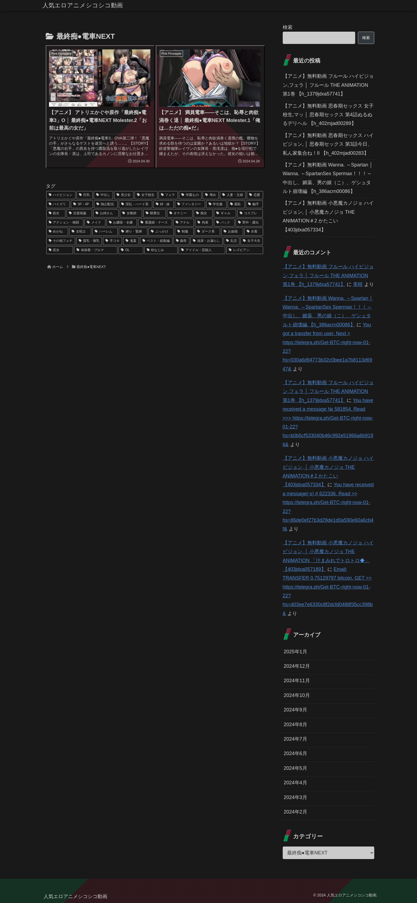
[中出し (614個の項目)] (103, 195)
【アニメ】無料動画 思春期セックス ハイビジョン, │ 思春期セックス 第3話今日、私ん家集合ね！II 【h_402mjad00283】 (328, 144)
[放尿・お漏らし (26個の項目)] (206, 241)
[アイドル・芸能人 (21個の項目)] (202, 250)
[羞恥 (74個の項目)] (236, 204)
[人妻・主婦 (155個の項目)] (233, 195)
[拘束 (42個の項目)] (204, 223)
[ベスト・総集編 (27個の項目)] (156, 241)
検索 (288, 27)
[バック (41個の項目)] (224, 223)
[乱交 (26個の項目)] (231, 241)
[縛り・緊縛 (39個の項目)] (133, 232)
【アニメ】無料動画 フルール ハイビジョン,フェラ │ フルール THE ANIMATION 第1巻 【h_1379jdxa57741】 (328, 85)
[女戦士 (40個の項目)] (80, 232)
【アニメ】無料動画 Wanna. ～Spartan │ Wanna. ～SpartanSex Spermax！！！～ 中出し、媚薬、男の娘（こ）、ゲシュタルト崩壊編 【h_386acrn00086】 (328, 178)
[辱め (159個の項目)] (211, 195)
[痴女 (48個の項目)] (203, 213)
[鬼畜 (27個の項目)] (131, 241)
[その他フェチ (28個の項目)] (60, 241)
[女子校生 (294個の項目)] (146, 195)
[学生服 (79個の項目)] (216, 204)
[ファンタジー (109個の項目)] (190, 204)
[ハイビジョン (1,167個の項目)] (60, 195)
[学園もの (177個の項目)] (190, 195)
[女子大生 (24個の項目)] (252, 241)
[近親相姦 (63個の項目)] (79, 213)
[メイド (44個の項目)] (94, 223)
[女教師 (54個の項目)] (131, 213)
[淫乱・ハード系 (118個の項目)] (135, 204)
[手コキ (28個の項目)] (112, 241)
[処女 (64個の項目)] (55, 213)
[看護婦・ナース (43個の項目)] (155, 223)
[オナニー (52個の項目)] (180, 213)
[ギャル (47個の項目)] (225, 213)
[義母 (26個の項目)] (181, 241)
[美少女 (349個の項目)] (123, 195)
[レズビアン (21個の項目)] (244, 250)
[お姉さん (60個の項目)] (106, 213)
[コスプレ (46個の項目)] (250, 213)
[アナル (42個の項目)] (183, 223)
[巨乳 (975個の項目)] (85, 195)
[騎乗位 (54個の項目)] (154, 213)
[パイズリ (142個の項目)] (58, 204)
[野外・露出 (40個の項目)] (249, 223)
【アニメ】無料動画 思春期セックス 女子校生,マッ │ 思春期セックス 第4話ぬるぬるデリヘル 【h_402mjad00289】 (328, 114)
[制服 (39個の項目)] (184, 232)
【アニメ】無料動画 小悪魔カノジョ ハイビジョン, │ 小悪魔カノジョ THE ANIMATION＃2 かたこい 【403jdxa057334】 (328, 216)
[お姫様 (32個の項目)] (232, 232)
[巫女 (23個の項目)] (59, 250)
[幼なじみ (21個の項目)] (161, 250)
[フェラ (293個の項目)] (168, 195)
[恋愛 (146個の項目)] (255, 195)
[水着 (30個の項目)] (253, 232)
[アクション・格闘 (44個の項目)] (65, 223)
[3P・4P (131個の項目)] (82, 204)
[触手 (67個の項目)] (254, 204)
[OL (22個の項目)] (130, 250)
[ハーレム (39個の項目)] (105, 232)
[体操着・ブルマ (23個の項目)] (95, 250)
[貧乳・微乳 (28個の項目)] (89, 241)
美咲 (358, 284)
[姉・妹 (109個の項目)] (163, 204)
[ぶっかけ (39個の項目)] (161, 232)
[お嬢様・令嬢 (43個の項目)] (121, 223)
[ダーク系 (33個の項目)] (207, 232)
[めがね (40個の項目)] (57, 232)
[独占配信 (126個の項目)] (106, 204)
